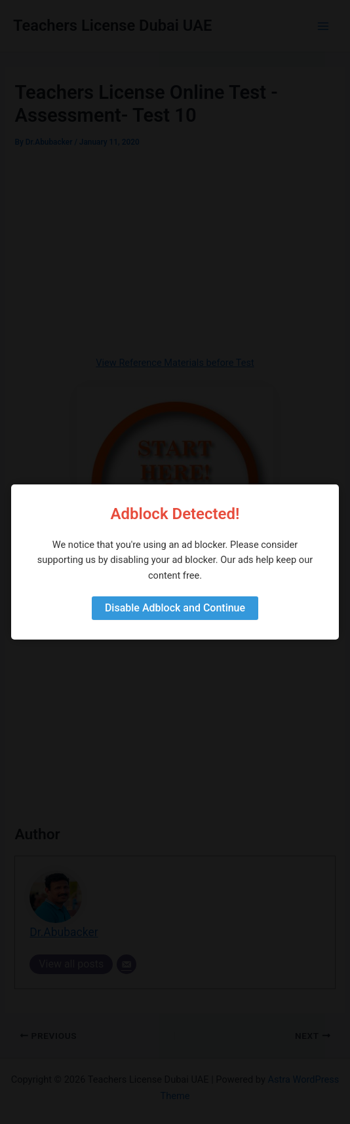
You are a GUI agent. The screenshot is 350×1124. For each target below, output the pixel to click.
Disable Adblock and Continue (175, 608)
